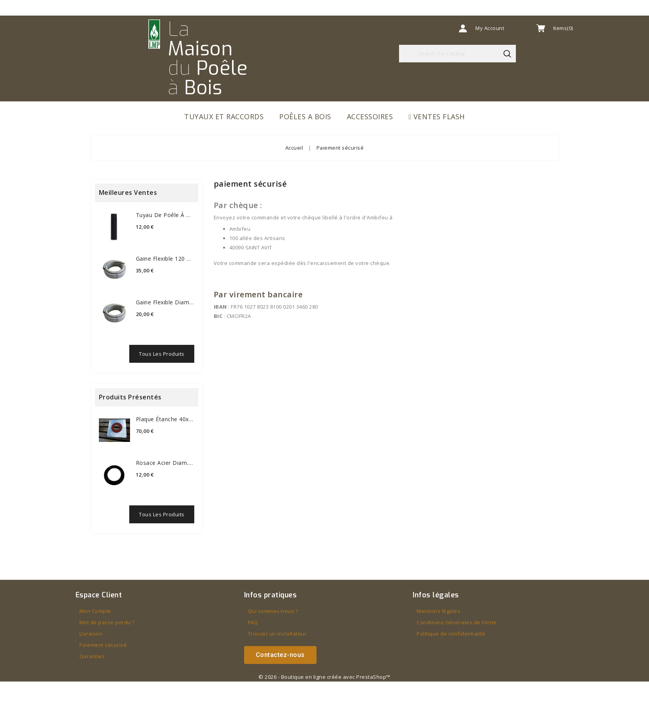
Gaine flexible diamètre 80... (165, 302)
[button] (280, 655)
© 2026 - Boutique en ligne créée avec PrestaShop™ (324, 676)
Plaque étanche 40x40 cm (165, 419)
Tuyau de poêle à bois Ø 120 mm (165, 215)
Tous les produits (162, 353)
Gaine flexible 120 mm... (165, 258)
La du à (208, 58)
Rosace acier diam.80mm (165, 462)
